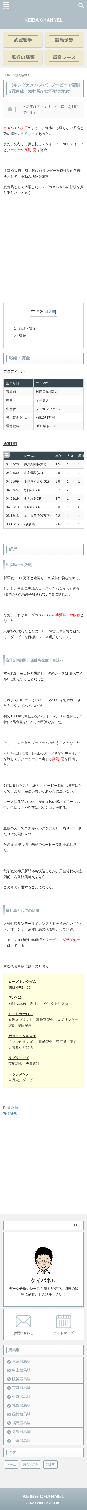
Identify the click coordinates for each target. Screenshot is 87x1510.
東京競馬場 (21, 1361)
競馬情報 (13, 1108)
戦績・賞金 (27, 328)
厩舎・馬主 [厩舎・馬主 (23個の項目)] (30, 1464)
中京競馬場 (21, 1397)
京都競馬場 (21, 1388)
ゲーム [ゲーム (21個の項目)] (11, 1464)
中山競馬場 (21, 1370)
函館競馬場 (21, 1414)
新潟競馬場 (21, 1432)
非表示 (50, 312)
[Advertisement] (43, 255)
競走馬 (12, 1113)
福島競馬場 (21, 1423)
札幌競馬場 (21, 1405)
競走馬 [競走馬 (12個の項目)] (50, 1464)
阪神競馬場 (21, 1379)
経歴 (22, 336)
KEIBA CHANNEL (43, 19)
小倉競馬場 (21, 1440)
